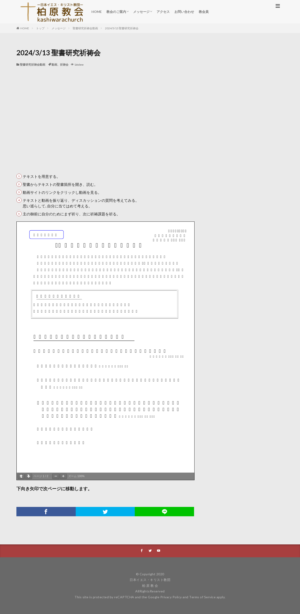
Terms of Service (202, 597)
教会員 (204, 12)
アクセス (163, 12)
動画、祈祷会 (60, 64)
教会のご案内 (116, 12)
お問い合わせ (184, 12)
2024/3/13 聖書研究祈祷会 (122, 28)
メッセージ (141, 12)
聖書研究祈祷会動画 (85, 28)
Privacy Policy (171, 597)
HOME (96, 12)
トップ (40, 28)
